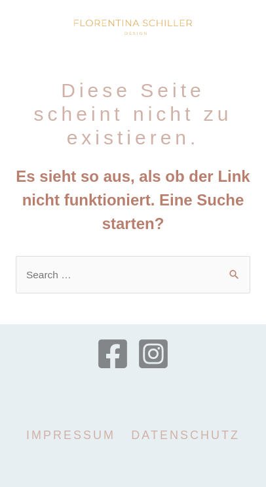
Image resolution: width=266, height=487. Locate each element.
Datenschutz (185, 435)
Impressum (70, 435)
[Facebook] (112, 353)
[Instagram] (153, 353)
